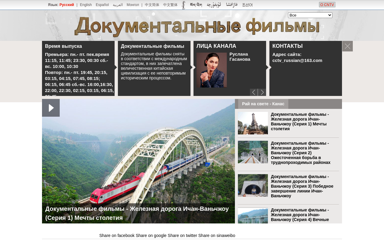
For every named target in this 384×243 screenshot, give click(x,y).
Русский (66, 5)
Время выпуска (63, 46)
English (86, 5)
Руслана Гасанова (240, 56)
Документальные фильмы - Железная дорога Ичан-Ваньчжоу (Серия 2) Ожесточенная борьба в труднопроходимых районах (301, 153)
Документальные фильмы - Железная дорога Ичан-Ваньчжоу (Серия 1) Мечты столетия (300, 121)
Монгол (133, 5)
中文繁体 (170, 5)
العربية (118, 5)
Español (102, 5)
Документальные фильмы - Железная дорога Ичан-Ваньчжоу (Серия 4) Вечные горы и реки (300, 217)
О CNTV (327, 5)
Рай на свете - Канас (263, 103)
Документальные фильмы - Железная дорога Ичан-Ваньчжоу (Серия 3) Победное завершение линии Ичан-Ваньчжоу (302, 186)
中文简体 (152, 5)
